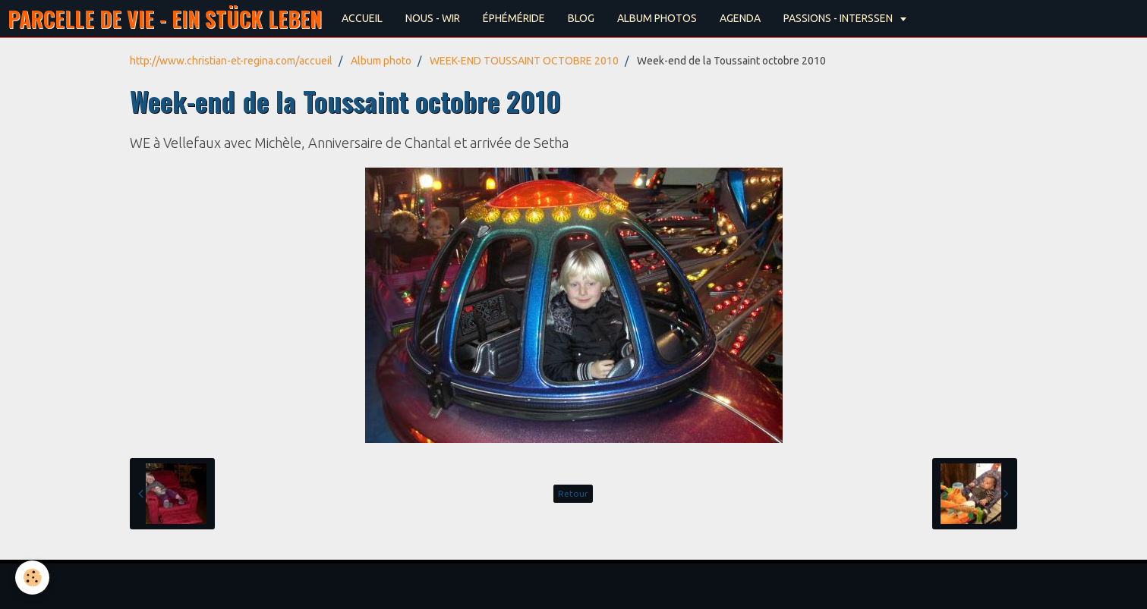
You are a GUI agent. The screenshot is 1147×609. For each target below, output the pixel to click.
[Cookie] (32, 577)
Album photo (381, 61)
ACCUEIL (362, 18)
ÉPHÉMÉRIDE (514, 18)
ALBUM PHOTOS (657, 18)
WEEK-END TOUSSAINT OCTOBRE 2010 (524, 61)
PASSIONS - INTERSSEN (839, 18)
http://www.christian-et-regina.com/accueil (231, 61)
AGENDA (740, 18)
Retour (573, 493)
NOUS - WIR (432, 18)
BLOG (581, 18)
